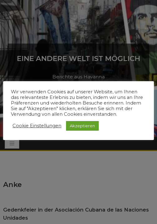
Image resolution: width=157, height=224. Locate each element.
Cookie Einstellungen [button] (36, 125)
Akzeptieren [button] (82, 125)
